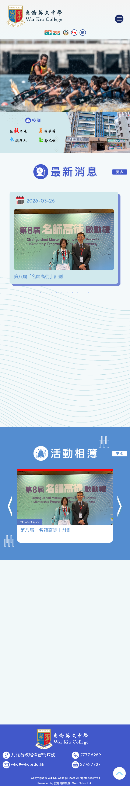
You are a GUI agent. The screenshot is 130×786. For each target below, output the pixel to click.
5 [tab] (62, 293)
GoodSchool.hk (82, 783)
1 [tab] (41, 293)
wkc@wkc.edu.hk (27, 764)
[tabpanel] (65, 239)
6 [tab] (67, 293)
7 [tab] (72, 293)
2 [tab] (46, 293)
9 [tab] (83, 293)
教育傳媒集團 (62, 783)
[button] (10, 486)
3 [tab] (51, 293)
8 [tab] (78, 293)
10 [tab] (88, 293)
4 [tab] (57, 293)
